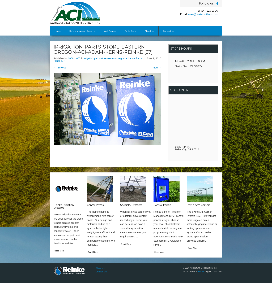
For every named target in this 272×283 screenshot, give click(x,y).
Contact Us (168, 31)
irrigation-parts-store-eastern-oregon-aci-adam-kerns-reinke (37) (98, 59)
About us (100, 268)
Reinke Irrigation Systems (82, 31)
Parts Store (130, 31)
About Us (149, 31)
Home (57, 31)
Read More (59, 251)
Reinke (201, 271)
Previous (60, 67)
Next (157, 67)
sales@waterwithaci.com (203, 14)
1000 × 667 (74, 58)
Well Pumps (110, 31)
